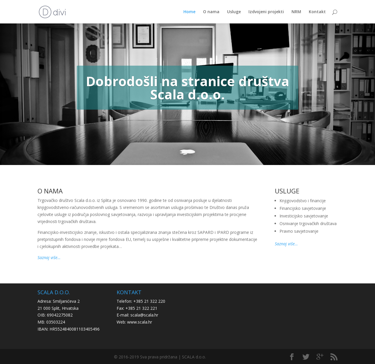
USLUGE (287, 190)
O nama (211, 12)
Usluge (234, 12)
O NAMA (50, 190)
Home (189, 12)
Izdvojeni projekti (266, 12)
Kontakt (317, 12)
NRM (296, 12)
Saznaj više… (49, 257)
